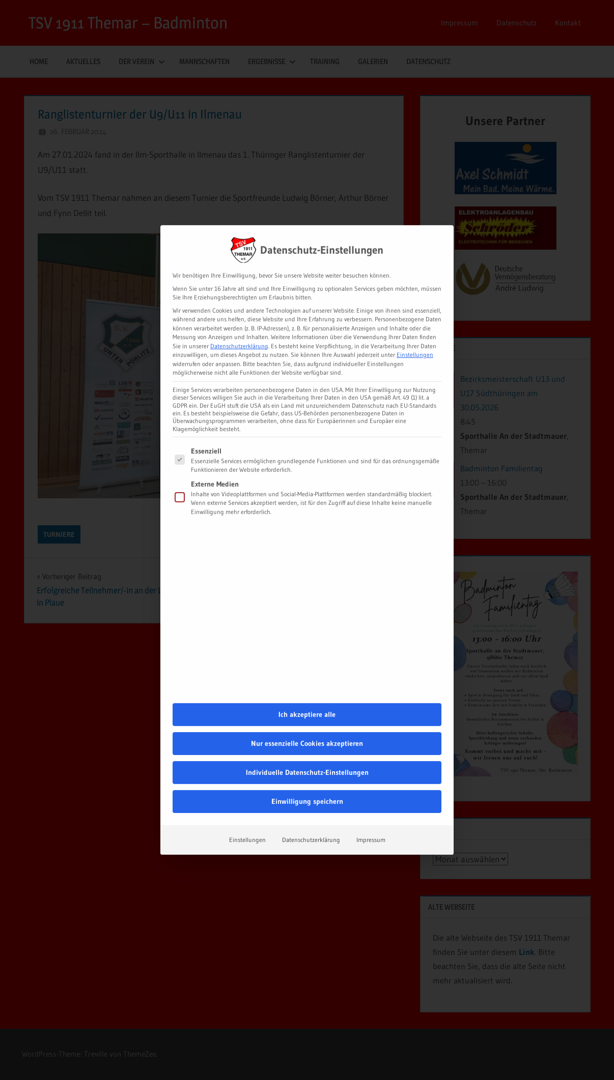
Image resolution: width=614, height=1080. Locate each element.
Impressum (370, 760)
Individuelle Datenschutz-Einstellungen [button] (307, 693)
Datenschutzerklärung (239, 267)
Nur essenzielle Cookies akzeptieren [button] (307, 664)
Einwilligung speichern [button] (307, 722)
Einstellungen (247, 760)
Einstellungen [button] (415, 275)
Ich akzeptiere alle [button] (307, 635)
